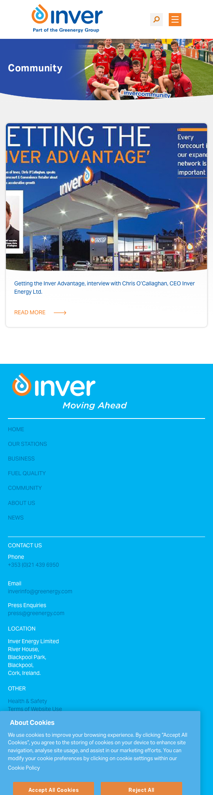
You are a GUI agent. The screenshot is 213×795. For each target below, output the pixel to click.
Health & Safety (27, 702)
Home (16, 430)
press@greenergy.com (36, 614)
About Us (21, 504)
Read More (29, 313)
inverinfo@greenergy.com (40, 592)
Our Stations (27, 445)
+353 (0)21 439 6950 (33, 565)
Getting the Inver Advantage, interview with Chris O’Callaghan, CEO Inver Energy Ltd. (104, 288)
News (16, 518)
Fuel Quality (27, 474)
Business (21, 459)
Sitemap (18, 718)
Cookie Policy (24, 776)
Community (25, 489)
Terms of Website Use (35, 710)
